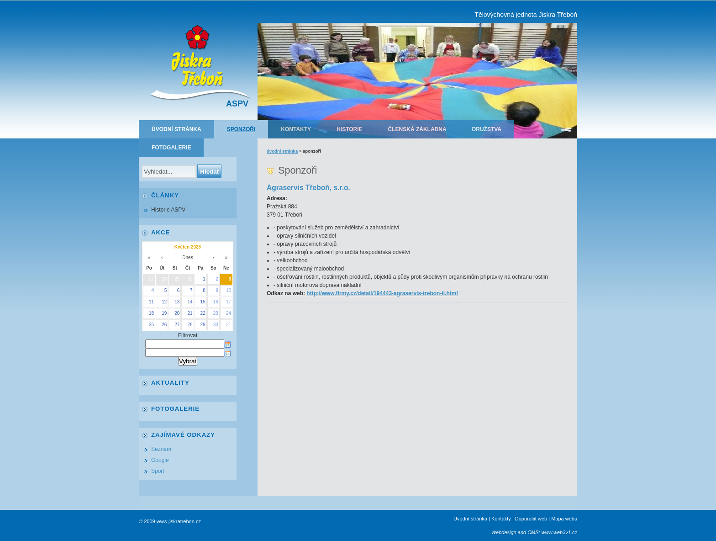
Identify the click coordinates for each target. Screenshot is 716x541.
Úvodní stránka (176, 129)
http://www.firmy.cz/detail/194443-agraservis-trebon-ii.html (382, 293)
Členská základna (417, 129)
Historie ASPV (168, 210)
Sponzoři (241, 129)
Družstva (486, 129)
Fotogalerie (171, 147)
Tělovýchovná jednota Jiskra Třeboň (525, 14)
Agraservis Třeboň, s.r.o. (308, 187)
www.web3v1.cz (559, 532)
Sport (157, 471)
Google (160, 460)
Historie (349, 129)
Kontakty (296, 129)
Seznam (161, 449)
